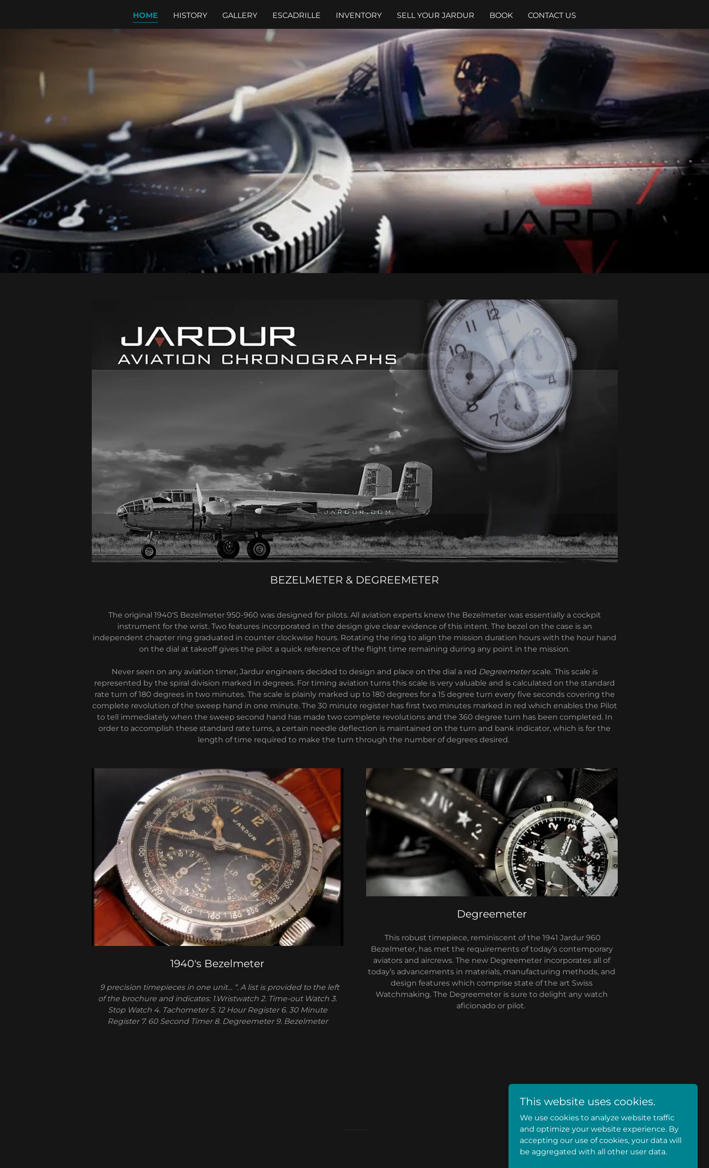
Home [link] (145, 15)
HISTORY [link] (190, 15)
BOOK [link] (501, 15)
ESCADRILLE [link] (296, 15)
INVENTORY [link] (359, 15)
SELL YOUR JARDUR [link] (435, 15)
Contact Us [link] (552, 15)
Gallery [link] (239, 15)
